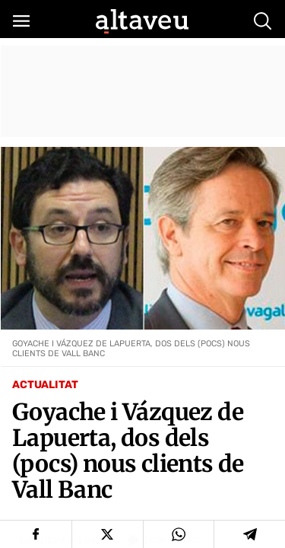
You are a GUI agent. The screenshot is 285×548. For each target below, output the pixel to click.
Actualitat (45, 384)
